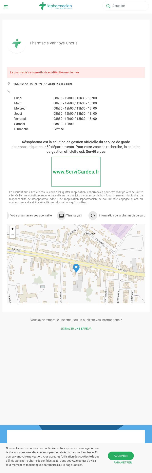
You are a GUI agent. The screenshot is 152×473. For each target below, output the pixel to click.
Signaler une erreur (76, 328)
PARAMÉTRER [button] (123, 462)
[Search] (126, 6)
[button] (76, 268)
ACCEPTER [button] (121, 455)
